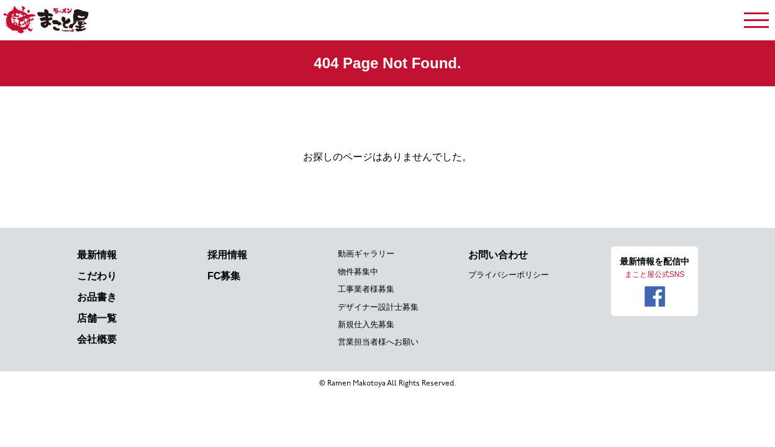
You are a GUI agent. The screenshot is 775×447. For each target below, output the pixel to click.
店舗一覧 (97, 318)
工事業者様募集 (366, 289)
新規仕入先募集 (366, 324)
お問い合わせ (498, 255)
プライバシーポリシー (508, 274)
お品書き (97, 297)
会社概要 (97, 339)
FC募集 (223, 276)
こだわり (97, 276)
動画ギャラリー (366, 253)
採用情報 (227, 255)
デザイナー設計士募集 (378, 307)
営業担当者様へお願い (378, 341)
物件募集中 (358, 271)
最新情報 (97, 255)
